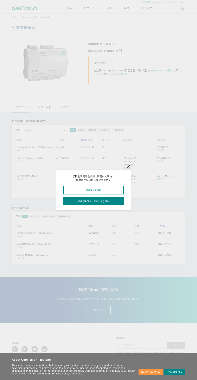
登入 (182, 2)
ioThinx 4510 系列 (161, 70)
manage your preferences (67, 371)
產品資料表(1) (49, 216)
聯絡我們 (146, 2)
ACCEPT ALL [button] (175, 372)
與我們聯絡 (120, 74)
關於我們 (146, 8)
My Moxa (170, 2)
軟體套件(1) (104, 130)
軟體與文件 (22, 107)
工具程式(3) (118, 130)
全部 (72, 130)
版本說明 (160, 150)
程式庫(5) (92, 130)
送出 (176, 345)
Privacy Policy (60, 373)
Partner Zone (158, 2)
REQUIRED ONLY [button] (150, 372)
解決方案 (89, 8)
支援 (109, 8)
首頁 (14, 17)
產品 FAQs (44, 107)
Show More (128, 168)
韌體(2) (81, 130)
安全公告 (66, 107)
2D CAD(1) (34, 216)
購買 (126, 8)
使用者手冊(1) (64, 216)
